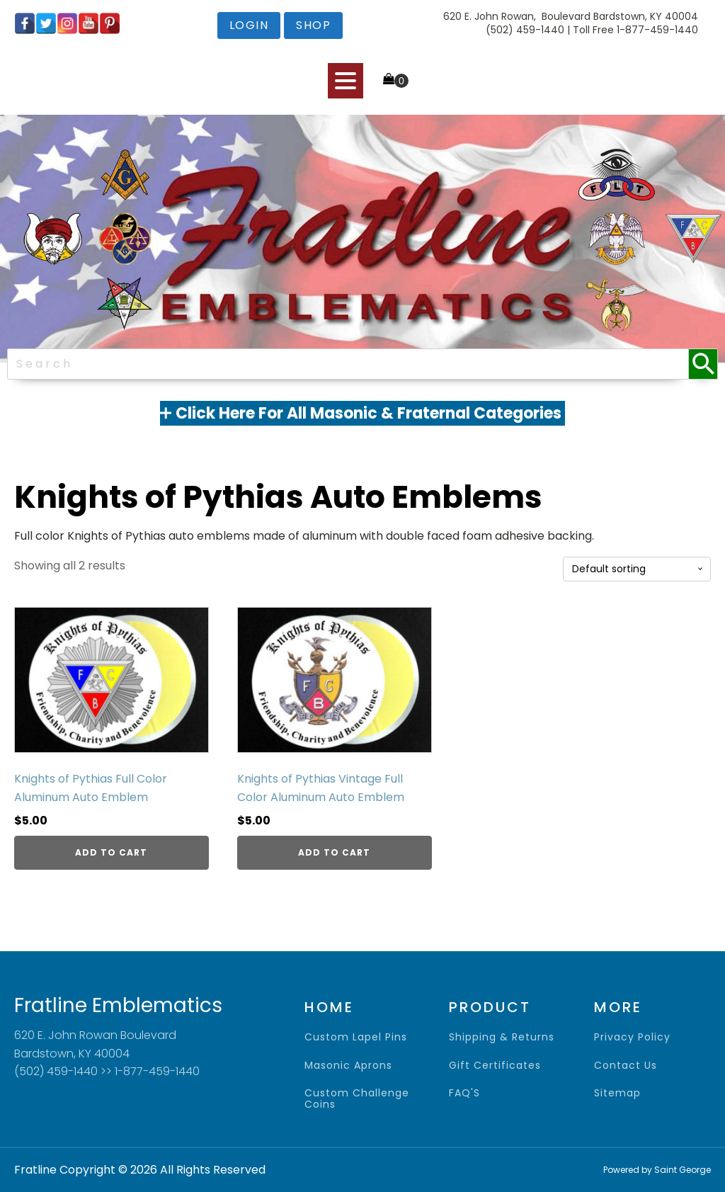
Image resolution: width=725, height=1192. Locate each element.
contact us (625, 1065)
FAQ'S (464, 1093)
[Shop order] (637, 569)
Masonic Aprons (348, 1065)
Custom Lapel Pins (355, 1037)
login (249, 25)
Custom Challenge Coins (356, 1099)
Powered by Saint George (657, 1170)
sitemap (617, 1093)
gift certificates (495, 1065)
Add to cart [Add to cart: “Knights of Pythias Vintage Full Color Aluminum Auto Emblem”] (334, 852)
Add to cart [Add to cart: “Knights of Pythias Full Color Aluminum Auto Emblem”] (111, 852)
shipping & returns (501, 1037)
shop (313, 25)
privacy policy (632, 1037)
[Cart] (396, 80)
